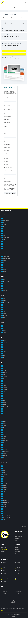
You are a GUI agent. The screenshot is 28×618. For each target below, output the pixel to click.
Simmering (4, 409)
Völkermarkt (4, 313)
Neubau (3, 400)
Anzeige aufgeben (3, 547)
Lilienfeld (3, 489)
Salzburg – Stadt (4, 284)
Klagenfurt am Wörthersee (6, 302)
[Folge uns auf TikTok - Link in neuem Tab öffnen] (7, 568)
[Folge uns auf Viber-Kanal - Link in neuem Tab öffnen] (21, 579)
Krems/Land (4, 485)
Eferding (3, 423)
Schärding (3, 445)
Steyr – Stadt (4, 449)
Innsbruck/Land (4, 342)
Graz (3, 222)
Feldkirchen (4, 298)
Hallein (3, 279)
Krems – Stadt (4, 487)
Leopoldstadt (4, 389)
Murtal (3, 239)
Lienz (3, 353)
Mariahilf (3, 396)
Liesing (3, 391)
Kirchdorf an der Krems (5, 432)
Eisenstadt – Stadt (5, 256)
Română (17, 608)
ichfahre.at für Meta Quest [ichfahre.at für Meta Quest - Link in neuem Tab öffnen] (18, 596)
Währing (3, 411)
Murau (3, 241)
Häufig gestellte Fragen (18, 536)
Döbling (3, 370)
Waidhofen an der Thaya (5, 515)
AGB (15, 553)
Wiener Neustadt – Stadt (5, 513)
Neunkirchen (4, 498)
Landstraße (4, 387)
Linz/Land (3, 436)
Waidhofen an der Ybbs (5, 517)
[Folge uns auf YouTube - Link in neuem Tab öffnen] (21, 565)
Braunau (3, 421)
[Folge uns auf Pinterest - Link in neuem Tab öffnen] (7, 573)
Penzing (3, 404)
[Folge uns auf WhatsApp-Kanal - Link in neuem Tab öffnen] (21, 576)
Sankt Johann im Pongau (6, 281)
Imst (3, 345)
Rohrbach (3, 442)
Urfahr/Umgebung (5, 451)
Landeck (3, 351)
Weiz (3, 248)
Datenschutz (17, 549)
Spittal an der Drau (5, 307)
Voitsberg (3, 246)
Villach (3, 311)
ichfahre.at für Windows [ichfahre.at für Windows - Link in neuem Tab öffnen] (4, 593)
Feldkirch (3, 332)
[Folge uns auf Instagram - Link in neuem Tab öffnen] (21, 562)
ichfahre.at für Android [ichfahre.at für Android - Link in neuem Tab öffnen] (18, 593)
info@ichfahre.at (14, 54)
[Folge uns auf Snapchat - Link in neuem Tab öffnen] (21, 570)
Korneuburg (4, 483)
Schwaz (3, 357)
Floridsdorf (4, 376)
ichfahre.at (12, 614)
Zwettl (3, 519)
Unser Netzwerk (3, 551)
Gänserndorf (4, 474)
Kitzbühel (3, 347)
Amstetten (3, 466)
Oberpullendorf (4, 269)
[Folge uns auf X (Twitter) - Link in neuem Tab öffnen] (21, 568)
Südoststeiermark (5, 244)
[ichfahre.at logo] (2, 2)
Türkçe (7, 608)
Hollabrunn (4, 476)
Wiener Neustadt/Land (5, 511)
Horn (3, 479)
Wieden (3, 413)
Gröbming (3, 224)
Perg (3, 438)
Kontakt (16, 540)
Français (10, 608)
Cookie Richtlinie (17, 551)
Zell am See (4, 290)
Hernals (3, 378)
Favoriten (3, 374)
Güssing (3, 260)
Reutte (3, 355)
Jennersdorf (4, 262)
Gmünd (3, 472)
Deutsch (2, 610)
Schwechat (3, 506)
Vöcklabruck (4, 453)
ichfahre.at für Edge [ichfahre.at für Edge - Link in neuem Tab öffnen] (4, 591)
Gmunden (3, 427)
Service (4, 10)
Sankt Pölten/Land (5, 502)
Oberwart (3, 271)
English (23, 608)
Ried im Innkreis (4, 440)
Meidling (3, 398)
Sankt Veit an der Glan (5, 309)
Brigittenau (4, 368)
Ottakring (3, 402)
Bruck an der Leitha (5, 468)
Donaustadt (4, 372)
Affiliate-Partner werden (4, 553)
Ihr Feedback (17, 538)
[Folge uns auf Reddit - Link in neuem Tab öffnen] (7, 570)
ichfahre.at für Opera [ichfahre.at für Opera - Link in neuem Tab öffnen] (18, 591)
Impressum (16, 547)
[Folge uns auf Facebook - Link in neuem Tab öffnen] (7, 562)
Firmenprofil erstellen (4, 549)
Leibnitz (3, 231)
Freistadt (3, 425)
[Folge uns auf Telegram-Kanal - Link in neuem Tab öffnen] (7, 579)
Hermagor (3, 300)
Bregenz (3, 326)
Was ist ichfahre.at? (18, 534)
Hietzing (3, 381)
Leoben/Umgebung (5, 237)
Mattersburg (4, 265)
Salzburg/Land (4, 286)
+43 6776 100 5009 (14, 50)
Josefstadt (3, 385)
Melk (3, 494)
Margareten (4, 394)
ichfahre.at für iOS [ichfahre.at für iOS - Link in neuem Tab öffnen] (3, 596)
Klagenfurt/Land (4, 305)
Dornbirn (3, 330)
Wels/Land (3, 457)
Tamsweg (3, 288)
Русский (4, 608)
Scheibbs (3, 504)
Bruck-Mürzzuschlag (5, 218)
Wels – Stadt (4, 455)
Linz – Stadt (4, 434)
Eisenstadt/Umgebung (5, 258)
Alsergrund (4, 366)
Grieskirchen (4, 430)
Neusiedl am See (4, 267)
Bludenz (3, 328)
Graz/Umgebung (4, 226)
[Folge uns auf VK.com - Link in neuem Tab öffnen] (7, 576)
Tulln (3, 509)
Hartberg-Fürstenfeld (5, 229)
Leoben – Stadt (4, 233)
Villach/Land (4, 315)
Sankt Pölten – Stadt (5, 500)
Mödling (3, 491)
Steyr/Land (3, 447)
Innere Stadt (4, 383)
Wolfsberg (3, 317)
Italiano (20, 608)
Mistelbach (4, 496)
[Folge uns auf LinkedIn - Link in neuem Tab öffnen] (21, 573)
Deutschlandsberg (5, 220)
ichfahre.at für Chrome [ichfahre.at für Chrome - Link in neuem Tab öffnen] (4, 589)
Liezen (3, 235)
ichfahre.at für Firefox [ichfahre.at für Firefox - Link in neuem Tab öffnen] (18, 589)
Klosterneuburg (4, 481)
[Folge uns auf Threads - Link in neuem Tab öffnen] (7, 565)
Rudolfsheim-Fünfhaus (5, 406)
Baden (3, 470)
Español (13, 608)
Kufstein (3, 349)
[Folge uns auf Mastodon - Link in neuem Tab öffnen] (7, 581)
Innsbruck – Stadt (5, 340)
